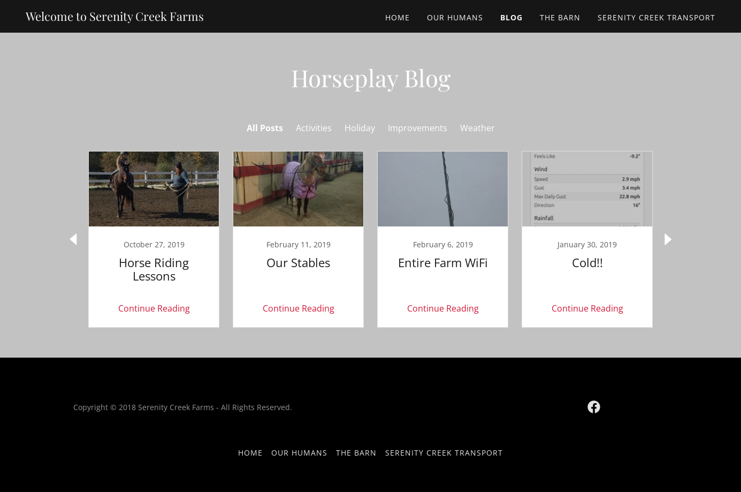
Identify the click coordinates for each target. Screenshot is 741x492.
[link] (115, 18)
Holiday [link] (360, 128)
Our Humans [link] (455, 17)
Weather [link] (477, 128)
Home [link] (397, 17)
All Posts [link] (265, 128)
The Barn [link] (560, 17)
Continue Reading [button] (154, 308)
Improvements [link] (417, 128)
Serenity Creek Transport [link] (656, 17)
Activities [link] (314, 128)
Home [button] (250, 453)
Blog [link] (511, 17)
